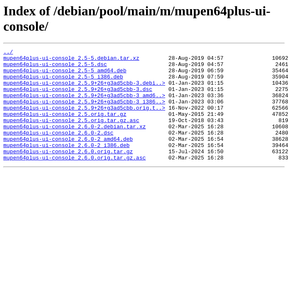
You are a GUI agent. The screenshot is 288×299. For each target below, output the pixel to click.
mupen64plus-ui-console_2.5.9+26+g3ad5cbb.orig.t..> (84, 120)
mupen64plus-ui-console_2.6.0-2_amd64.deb (68, 157)
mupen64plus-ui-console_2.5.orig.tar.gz (64, 127)
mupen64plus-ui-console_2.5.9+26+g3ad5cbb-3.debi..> (84, 90)
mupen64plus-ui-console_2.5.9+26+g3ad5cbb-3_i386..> (84, 112)
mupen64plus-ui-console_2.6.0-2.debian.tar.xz (74, 142)
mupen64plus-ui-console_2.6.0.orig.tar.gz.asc (74, 180)
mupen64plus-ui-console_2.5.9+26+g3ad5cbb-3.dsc (77, 97)
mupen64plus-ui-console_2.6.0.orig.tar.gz (68, 172)
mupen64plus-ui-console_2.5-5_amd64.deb (64, 75)
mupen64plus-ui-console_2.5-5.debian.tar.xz (71, 60)
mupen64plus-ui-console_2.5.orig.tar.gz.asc (71, 135)
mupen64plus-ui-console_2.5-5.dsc (55, 67)
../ (8, 52)
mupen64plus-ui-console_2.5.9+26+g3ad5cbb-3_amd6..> (84, 105)
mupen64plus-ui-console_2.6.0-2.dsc (58, 150)
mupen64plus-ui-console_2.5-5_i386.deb (63, 82)
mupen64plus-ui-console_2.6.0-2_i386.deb (66, 165)
